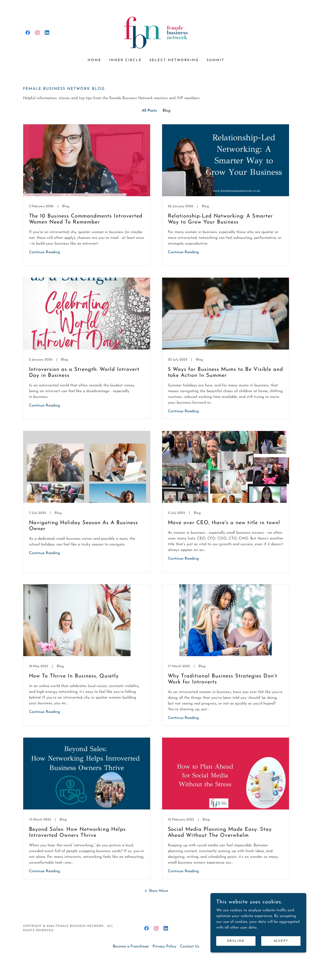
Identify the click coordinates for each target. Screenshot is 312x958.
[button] (156, 891)
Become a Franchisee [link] (131, 946)
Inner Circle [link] (125, 60)
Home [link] (94, 60)
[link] (28, 32)
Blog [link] (166, 111)
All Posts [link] (149, 111)
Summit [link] (215, 60)
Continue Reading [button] (44, 252)
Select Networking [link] (174, 60)
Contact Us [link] (189, 946)
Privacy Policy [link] (164, 946)
